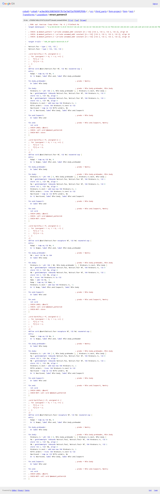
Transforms (29, 14)
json (156, 490)
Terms (27, 490)
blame (83, 20)
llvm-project (115, 11)
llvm (125, 11)
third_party (101, 11)
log (76, 20)
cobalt (26, 11)
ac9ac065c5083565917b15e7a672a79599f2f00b (62, 11)
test (131, 11)
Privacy (20, 490)
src (91, 11)
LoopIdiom (42, 14)
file (71, 20)
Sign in (155, 4)
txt (150, 490)
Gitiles (14, 490)
